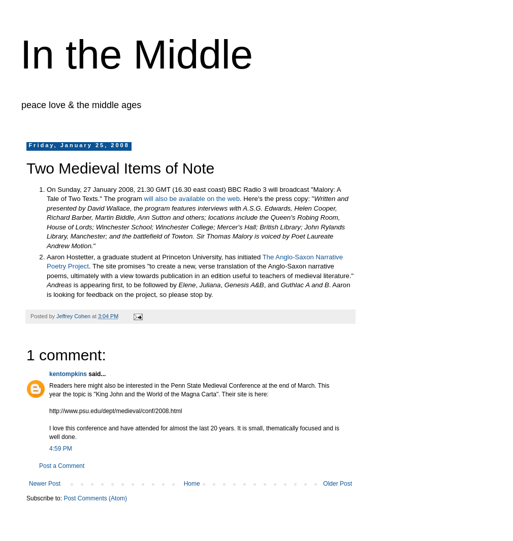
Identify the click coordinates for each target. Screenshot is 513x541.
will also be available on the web (192, 198)
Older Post (337, 483)
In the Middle (136, 54)
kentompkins (68, 374)
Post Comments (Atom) (95, 498)
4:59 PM (60, 448)
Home (192, 483)
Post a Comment (61, 465)
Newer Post (44, 483)
